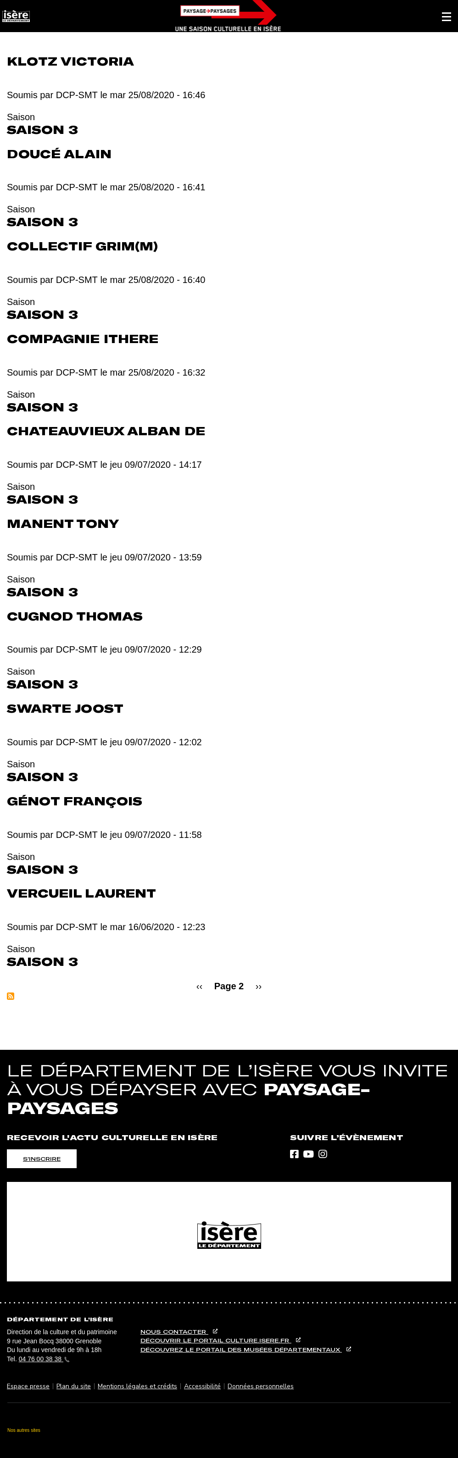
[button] (446, 16)
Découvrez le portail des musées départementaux (241, 1350)
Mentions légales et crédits (137, 1386)
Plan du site (73, 1386)
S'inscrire (42, 1159)
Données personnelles (261, 1386)
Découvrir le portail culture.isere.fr (215, 1340)
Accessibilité (202, 1386)
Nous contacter (174, 1332)
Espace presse (28, 1386)
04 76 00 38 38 (44, 1359)
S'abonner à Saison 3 (10, 996)
